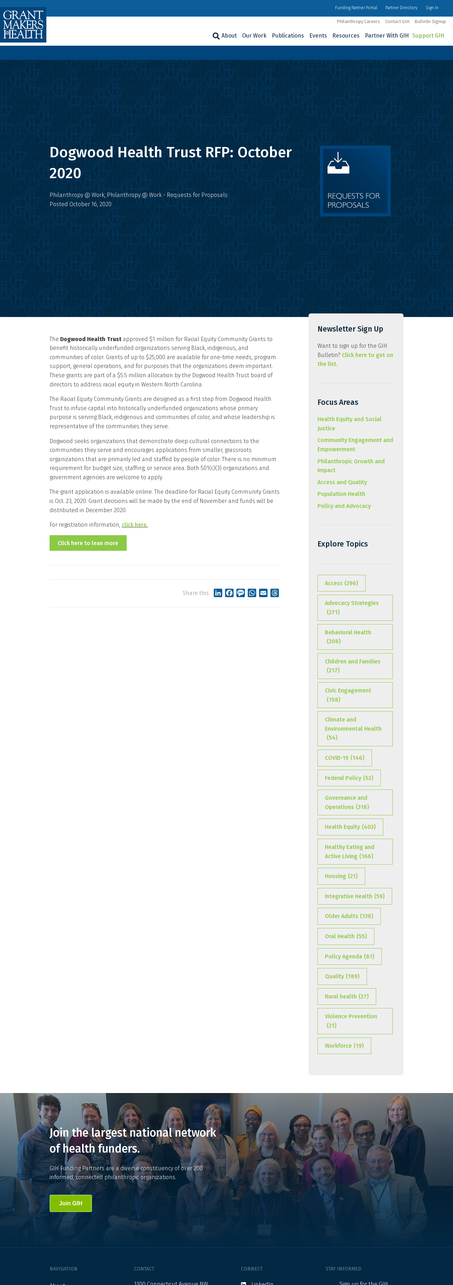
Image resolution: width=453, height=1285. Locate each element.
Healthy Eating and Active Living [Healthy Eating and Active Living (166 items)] (349, 852)
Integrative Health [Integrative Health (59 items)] (355, 896)
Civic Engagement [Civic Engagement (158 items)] (348, 695)
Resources (346, 35)
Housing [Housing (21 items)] (341, 876)
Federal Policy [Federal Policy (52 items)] (349, 778)
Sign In (432, 7)
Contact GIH (397, 21)
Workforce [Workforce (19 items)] (344, 1046)
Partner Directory (401, 7)
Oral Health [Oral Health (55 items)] (346, 936)
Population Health (341, 494)
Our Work (254, 35)
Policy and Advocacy (344, 506)
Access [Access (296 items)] (341, 583)
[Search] (215, 36)
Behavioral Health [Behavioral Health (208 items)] (348, 637)
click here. (135, 524)
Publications (288, 35)
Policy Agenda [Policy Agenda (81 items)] (349, 956)
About (229, 35)
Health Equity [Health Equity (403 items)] (350, 827)
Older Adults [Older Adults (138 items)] (349, 916)
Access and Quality (342, 482)
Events (318, 35)
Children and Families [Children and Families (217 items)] (352, 666)
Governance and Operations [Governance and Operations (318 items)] (347, 802)
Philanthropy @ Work (77, 195)
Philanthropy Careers (358, 21)
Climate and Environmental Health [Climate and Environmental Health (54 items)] (353, 729)
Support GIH (428, 35)
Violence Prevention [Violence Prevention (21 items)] (351, 1021)
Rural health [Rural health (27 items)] (347, 996)
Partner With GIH (387, 35)
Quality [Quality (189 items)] (342, 976)
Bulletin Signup (430, 21)
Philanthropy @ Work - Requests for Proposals (167, 195)
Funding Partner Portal (356, 7)
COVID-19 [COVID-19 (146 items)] (345, 758)
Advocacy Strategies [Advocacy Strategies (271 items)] (352, 608)
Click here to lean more (88, 543)
